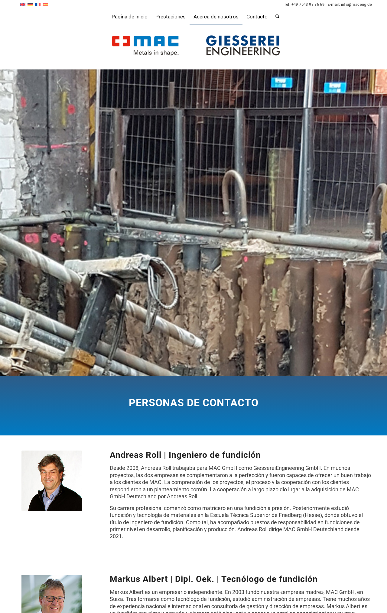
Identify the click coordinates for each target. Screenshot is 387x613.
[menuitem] (129, 16)
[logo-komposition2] (193, 46)
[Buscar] (275, 16)
